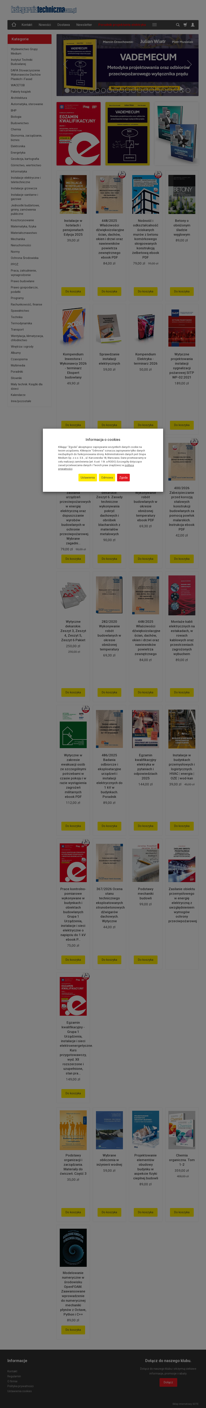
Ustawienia (88, 477)
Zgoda (123, 477)
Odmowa (107, 477)
